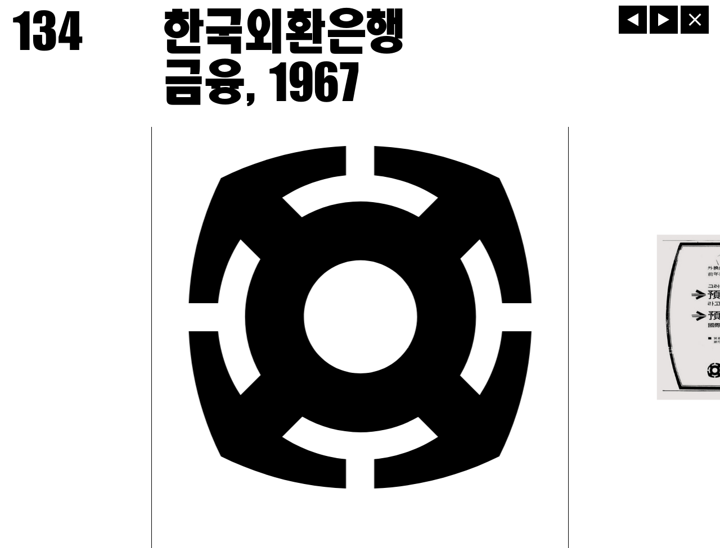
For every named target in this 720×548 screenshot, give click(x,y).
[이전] (633, 20)
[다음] (664, 20)
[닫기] (695, 20)
